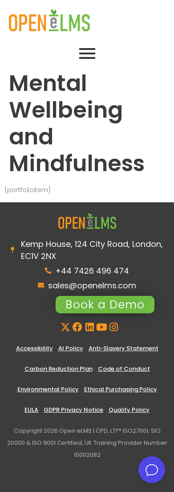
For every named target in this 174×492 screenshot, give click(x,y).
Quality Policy (129, 410)
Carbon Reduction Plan (58, 369)
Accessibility (34, 348)
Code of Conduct (124, 369)
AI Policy (70, 348)
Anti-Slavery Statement (123, 348)
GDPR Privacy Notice (73, 410)
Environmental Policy (48, 389)
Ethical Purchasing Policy (120, 389)
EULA (31, 410)
